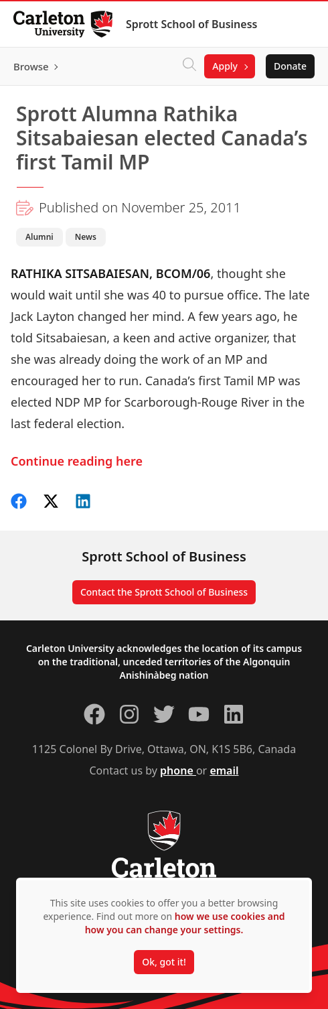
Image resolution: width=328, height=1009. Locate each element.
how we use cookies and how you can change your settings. (185, 923)
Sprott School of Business (191, 24)
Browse (31, 66)
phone (178, 770)
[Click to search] (189, 66)
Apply (225, 66)
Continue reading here (77, 461)
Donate (290, 66)
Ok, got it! (163, 961)
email (224, 770)
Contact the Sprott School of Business (164, 592)
